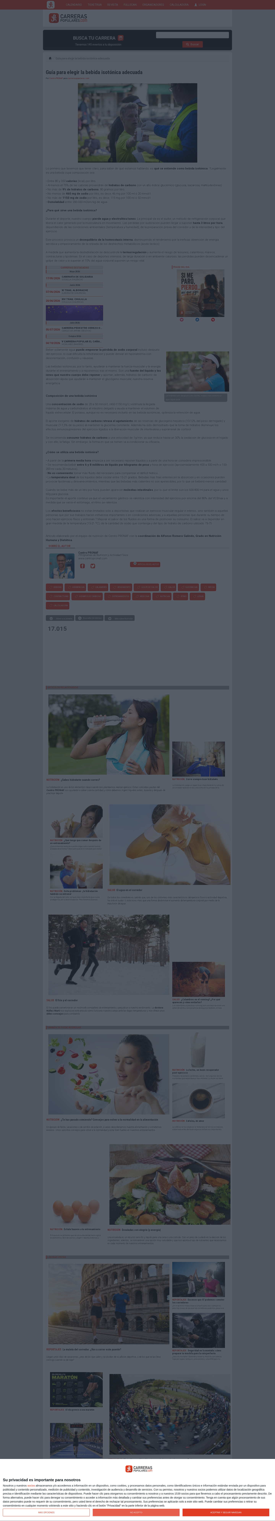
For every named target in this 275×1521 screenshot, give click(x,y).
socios (31, 1485)
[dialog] (137, 1490)
